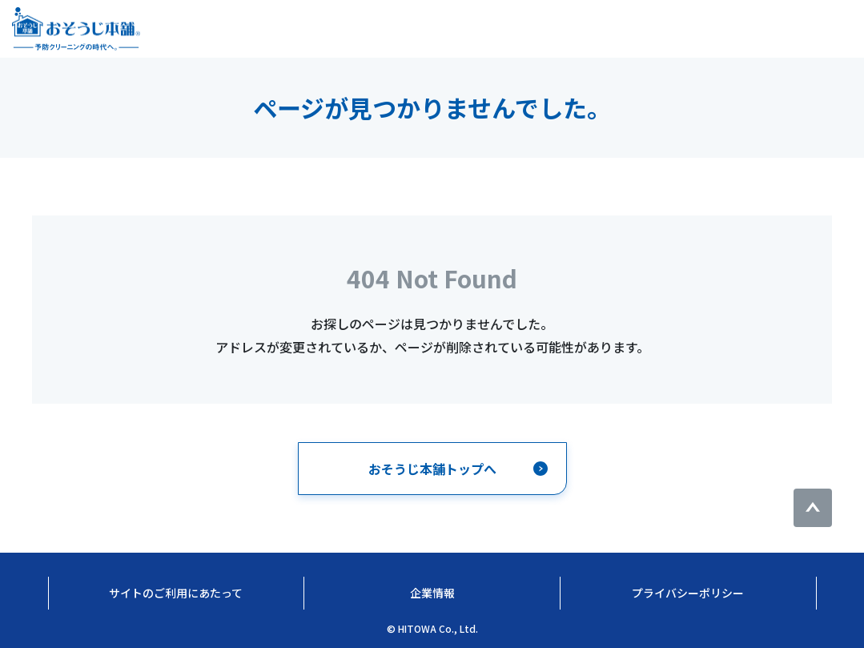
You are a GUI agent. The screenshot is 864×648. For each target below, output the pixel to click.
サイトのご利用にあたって (176, 593)
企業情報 (432, 593)
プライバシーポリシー (688, 593)
